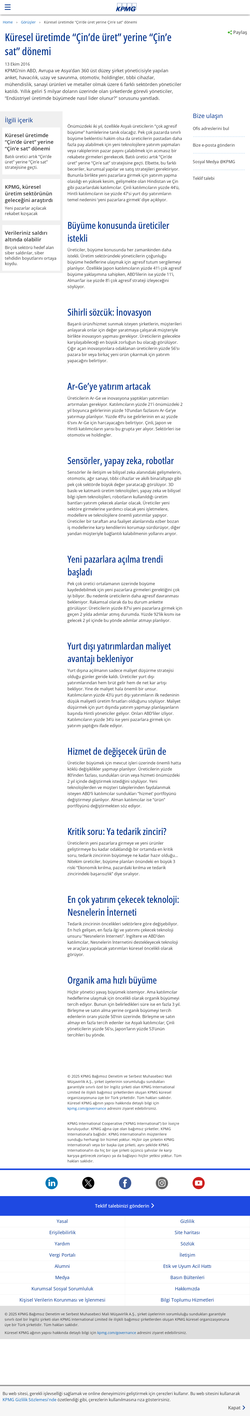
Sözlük (187, 1321)
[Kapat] (237, 1408)
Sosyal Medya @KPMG (214, 161)
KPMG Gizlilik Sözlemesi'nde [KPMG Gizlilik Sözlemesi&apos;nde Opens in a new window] (29, 1399)
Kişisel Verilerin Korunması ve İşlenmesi (62, 1377)
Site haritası (187, 1309)
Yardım (62, 1321)
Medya (62, 1354)
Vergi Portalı (62, 1332)
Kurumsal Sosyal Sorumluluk (62, 1365)
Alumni (62, 1343)
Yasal (62, 1298)
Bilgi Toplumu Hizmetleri (187, 1377)
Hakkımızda (187, 1365)
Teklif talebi (204, 178)
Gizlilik (187, 1298)
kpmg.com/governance (86, 1185)
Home (8, 22)
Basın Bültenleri (187, 1354)
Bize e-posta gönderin (214, 145)
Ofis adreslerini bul (211, 128)
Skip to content (175, 7)
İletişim (187, 1332)
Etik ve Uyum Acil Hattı (187, 1343)
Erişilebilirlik (62, 1309)
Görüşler (28, 22)
